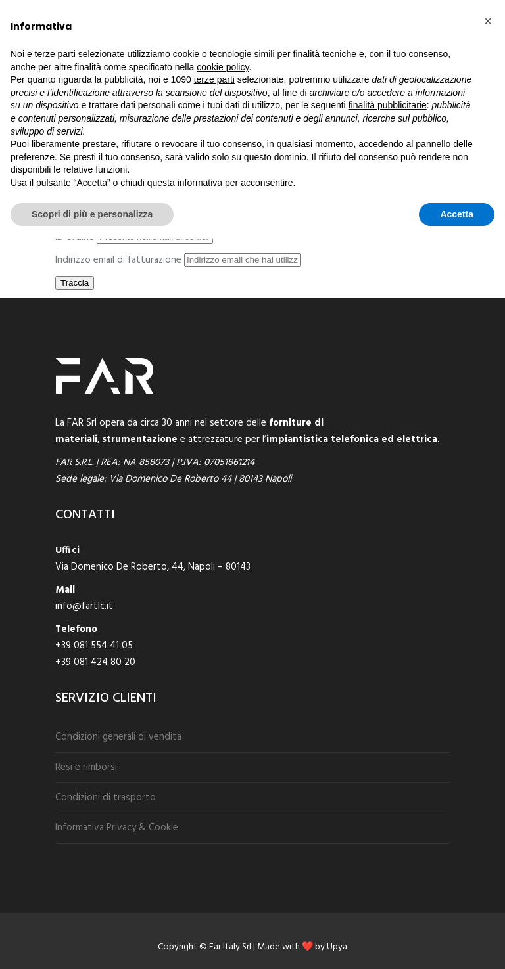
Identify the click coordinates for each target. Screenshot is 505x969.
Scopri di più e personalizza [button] (92, 214)
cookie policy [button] (223, 67)
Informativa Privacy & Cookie (116, 828)
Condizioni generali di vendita (118, 737)
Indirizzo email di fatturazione (118, 260)
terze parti (214, 79)
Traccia (74, 283)
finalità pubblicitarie (388, 105)
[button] (487, 21)
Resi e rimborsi (86, 767)
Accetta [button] (456, 214)
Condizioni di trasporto (105, 797)
